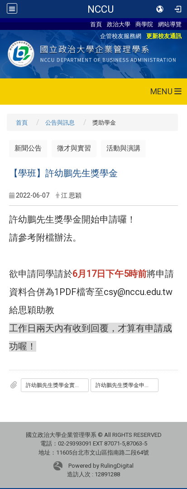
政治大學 (118, 24)
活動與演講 (123, 148)
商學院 (144, 24)
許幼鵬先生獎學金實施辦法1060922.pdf (57, 385)
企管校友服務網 (120, 36)
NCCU (100, 9)
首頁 (96, 24)
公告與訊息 (60, 122)
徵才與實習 (74, 148)
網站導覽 (170, 24)
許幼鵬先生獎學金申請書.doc (127, 385)
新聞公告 (28, 148)
